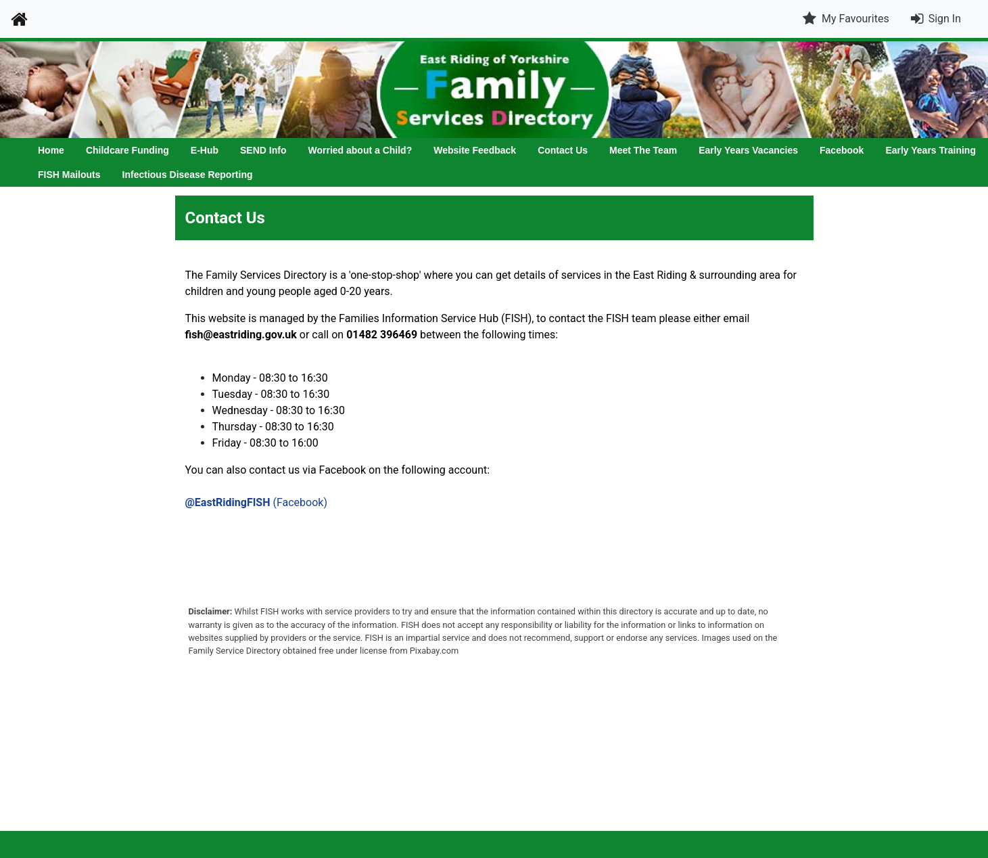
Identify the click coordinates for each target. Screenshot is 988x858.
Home (51, 150)
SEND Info (263, 150)
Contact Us (563, 150)
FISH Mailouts (69, 174)
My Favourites (846, 18)
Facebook (842, 150)
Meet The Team (643, 150)
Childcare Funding (127, 150)
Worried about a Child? (360, 150)
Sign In (944, 18)
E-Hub (204, 150)
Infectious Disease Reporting (187, 174)
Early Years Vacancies (748, 150)
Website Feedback (474, 150)
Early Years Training (930, 150)
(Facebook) (256, 502)
